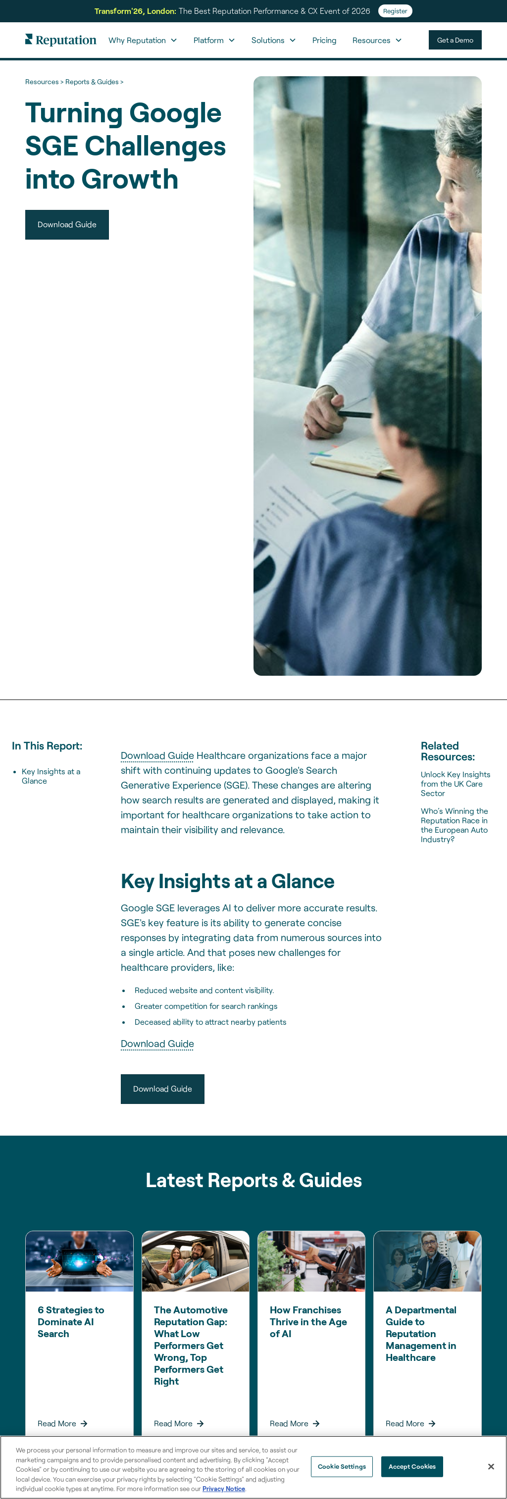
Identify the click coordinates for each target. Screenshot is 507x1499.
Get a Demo (455, 40)
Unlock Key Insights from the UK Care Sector (456, 783)
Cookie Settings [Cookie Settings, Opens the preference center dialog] (342, 1466)
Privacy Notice (224, 1489)
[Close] (491, 1467)
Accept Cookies (412, 1466)
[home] (61, 40)
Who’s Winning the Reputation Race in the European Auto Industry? (454, 825)
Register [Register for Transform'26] (395, 11)
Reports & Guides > (94, 81)
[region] (253, 1467)
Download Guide (157, 755)
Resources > (44, 81)
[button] (143, 40)
